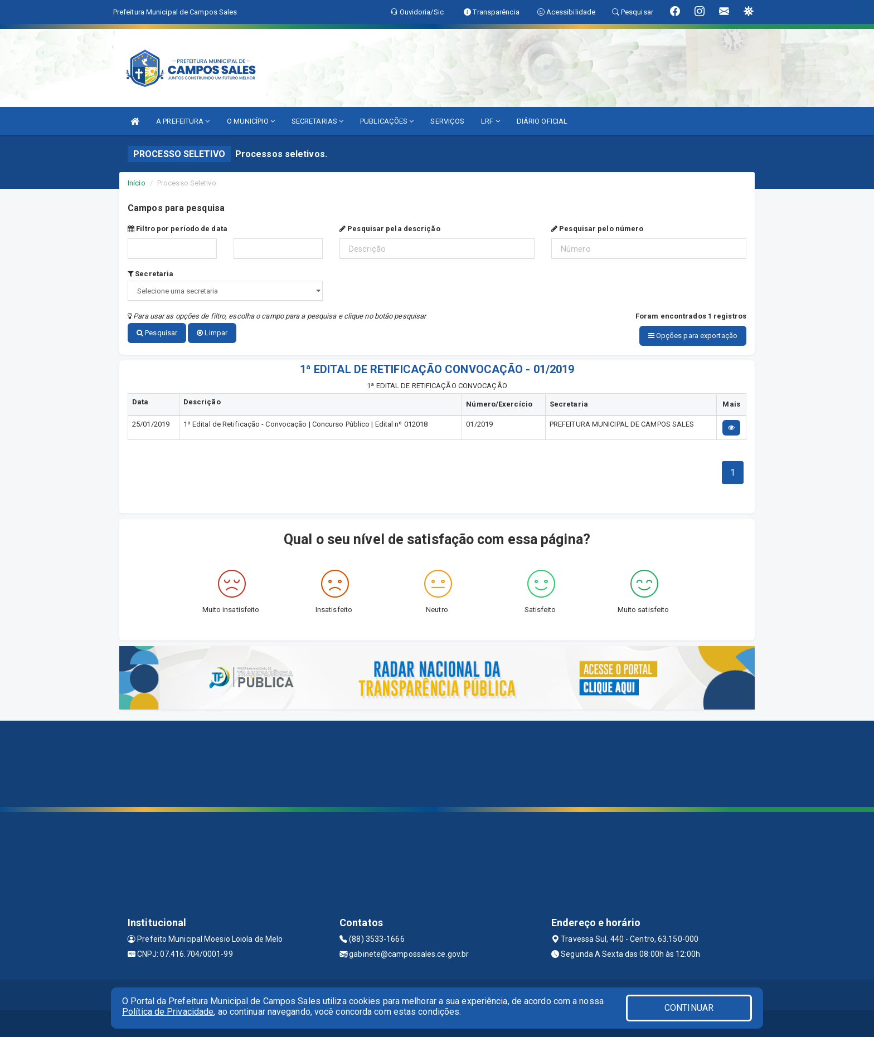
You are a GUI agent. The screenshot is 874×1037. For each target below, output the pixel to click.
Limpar (212, 333)
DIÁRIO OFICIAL (542, 121)
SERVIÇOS (447, 121)
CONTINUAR (688, 1007)
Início (136, 183)
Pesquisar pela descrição (389, 228)
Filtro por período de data (177, 228)
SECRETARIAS (317, 121)
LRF (490, 121)
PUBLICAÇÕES (387, 121)
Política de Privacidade (167, 1011)
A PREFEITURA (183, 121)
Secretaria (150, 274)
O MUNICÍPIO (251, 121)
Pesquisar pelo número (597, 228)
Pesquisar (157, 333)
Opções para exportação (692, 335)
